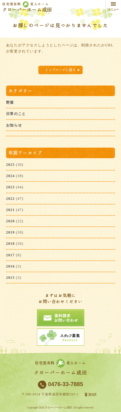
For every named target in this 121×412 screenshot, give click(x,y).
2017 (10, 255)
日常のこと (16, 114)
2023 (10, 187)
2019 (10, 232)
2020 (10, 221)
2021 (10, 210)
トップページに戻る (60, 70)
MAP (92, 394)
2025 (10, 165)
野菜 (10, 102)
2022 (10, 198)
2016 (10, 266)
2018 (10, 243)
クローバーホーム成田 (27, 9)
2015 (10, 277)
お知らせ (14, 125)
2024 (10, 176)
